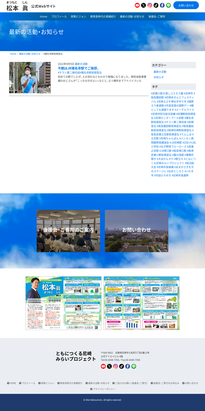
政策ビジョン (78, 17)
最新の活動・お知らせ (132, 17)
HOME (13, 383)
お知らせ (159, 77)
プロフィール (59, 17)
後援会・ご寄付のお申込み (166, 383)
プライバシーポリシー (104, 388)
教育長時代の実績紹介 (103, 17)
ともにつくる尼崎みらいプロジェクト (76, 356)
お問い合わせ (186, 5)
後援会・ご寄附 (156, 17)
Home (43, 17)
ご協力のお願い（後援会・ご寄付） (131, 383)
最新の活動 (81, 64)
